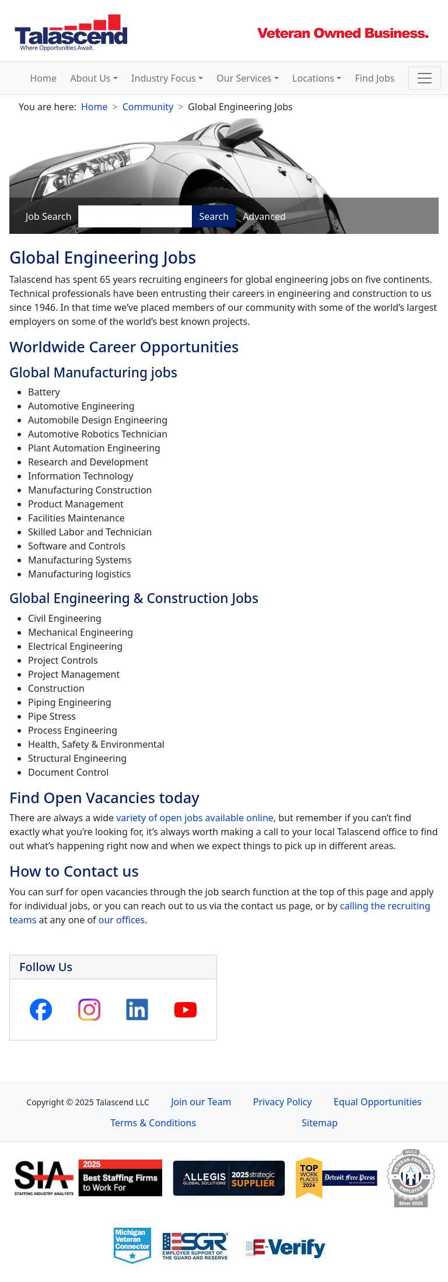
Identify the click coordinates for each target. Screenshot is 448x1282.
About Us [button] (91, 78)
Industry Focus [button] (163, 78)
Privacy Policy (282, 1101)
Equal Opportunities (378, 1101)
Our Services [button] (243, 78)
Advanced (264, 216)
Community (148, 106)
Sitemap (320, 1122)
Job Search (49, 216)
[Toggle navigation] (424, 78)
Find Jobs (375, 78)
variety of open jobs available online (194, 817)
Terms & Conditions (153, 1122)
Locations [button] (313, 78)
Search (214, 216)
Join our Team (201, 1101)
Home (43, 78)
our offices (122, 919)
